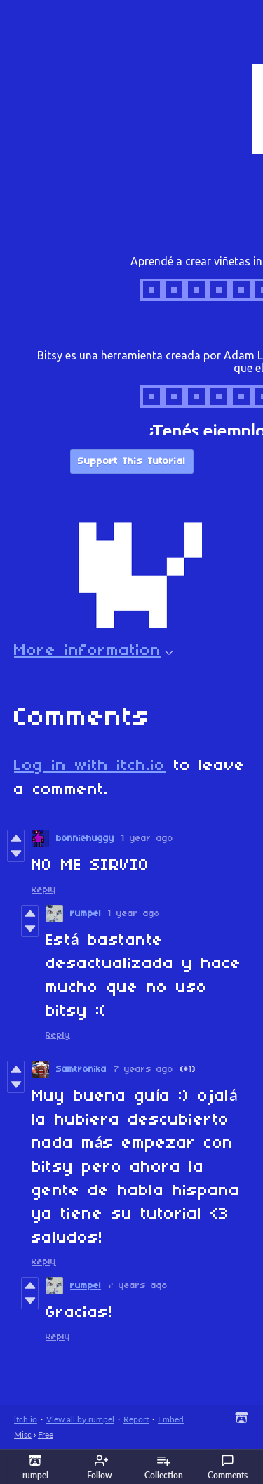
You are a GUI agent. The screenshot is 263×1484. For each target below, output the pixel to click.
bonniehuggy (85, 838)
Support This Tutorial (132, 461)
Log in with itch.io (90, 765)
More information (93, 650)
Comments (228, 1467)
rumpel (85, 913)
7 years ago (143, 1069)
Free (45, 1434)
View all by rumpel (80, 1419)
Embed (171, 1419)
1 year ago (147, 838)
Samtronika (81, 1069)
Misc (23, 1434)
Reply (44, 889)
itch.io (25, 1419)
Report (136, 1419)
